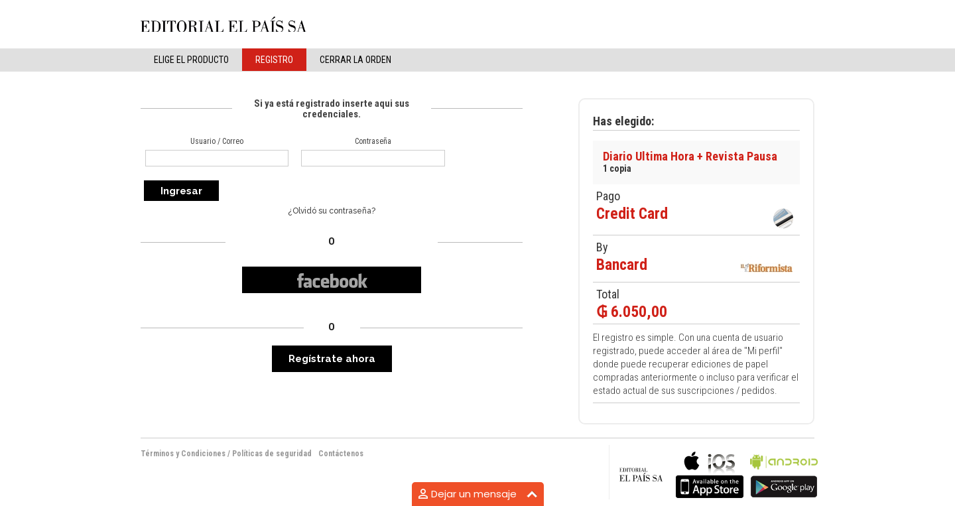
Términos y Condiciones (183, 453)
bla (709, 473)
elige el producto (191, 59)
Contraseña (373, 141)
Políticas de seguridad (272, 453)
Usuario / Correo (216, 141)
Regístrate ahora (331, 359)
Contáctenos (340, 453)
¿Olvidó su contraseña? (331, 211)
